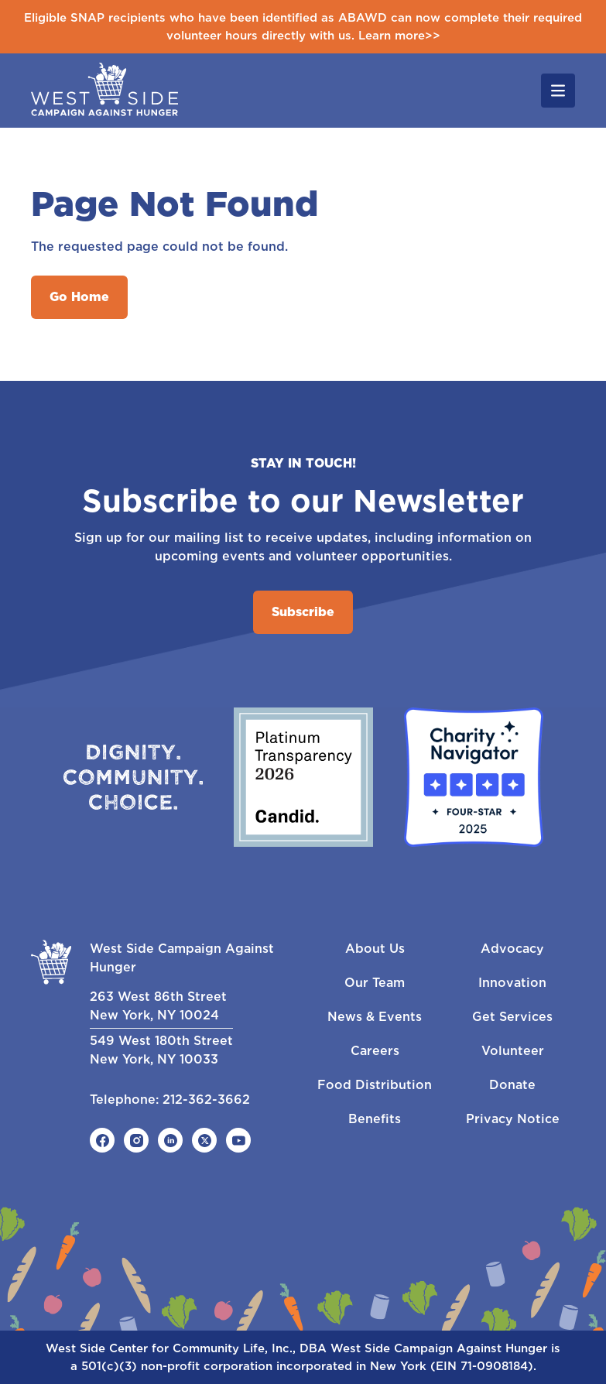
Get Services (512, 1016)
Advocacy (512, 948)
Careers (375, 1050)
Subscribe (303, 612)
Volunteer (512, 1050)
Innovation (512, 982)
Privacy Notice (513, 1119)
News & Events (374, 1016)
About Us (375, 948)
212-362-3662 (206, 1099)
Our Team (374, 982)
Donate (512, 1084)
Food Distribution (374, 1084)
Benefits (374, 1119)
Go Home (79, 296)
